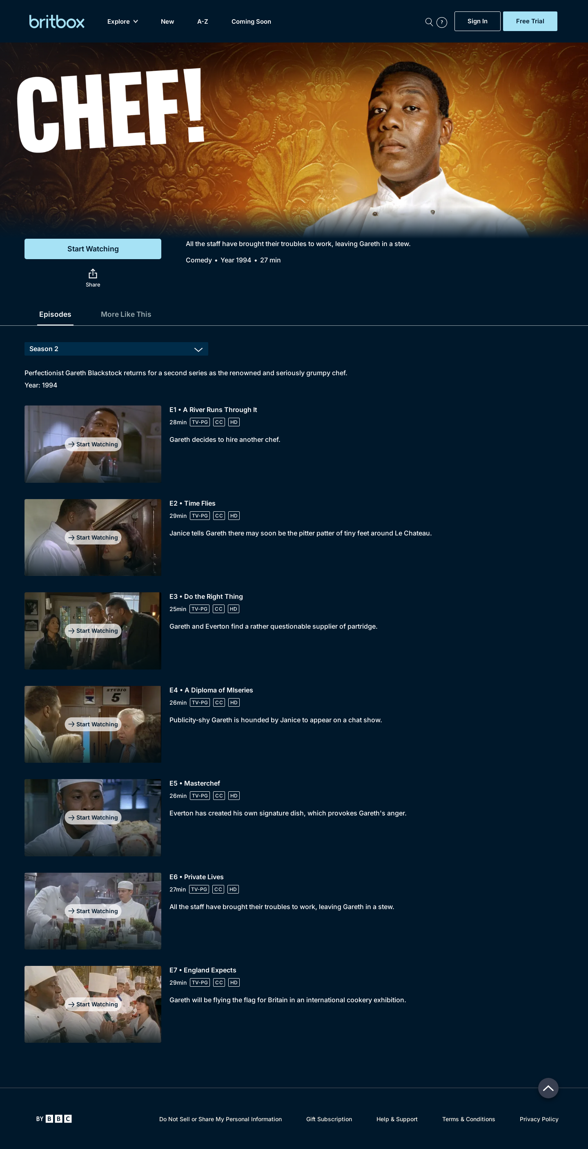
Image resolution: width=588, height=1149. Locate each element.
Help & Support (397, 1118)
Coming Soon (251, 21)
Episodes (55, 314)
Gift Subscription (329, 1118)
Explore (122, 21)
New (167, 21)
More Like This (127, 314)
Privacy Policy (539, 1118)
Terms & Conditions (468, 1118)
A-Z (202, 21)
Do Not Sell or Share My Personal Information (220, 1118)
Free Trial (530, 21)
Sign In (478, 21)
